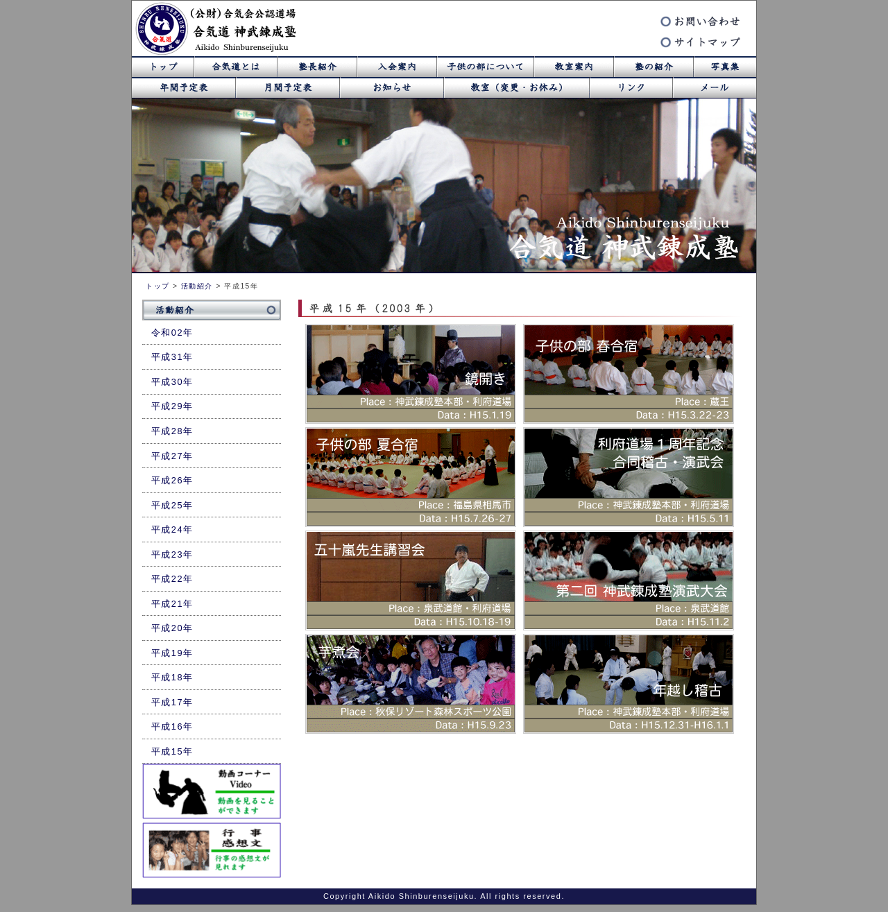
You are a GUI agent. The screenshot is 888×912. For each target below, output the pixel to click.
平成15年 (172, 751)
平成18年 (172, 677)
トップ (158, 286)
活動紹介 (197, 286)
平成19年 (172, 653)
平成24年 (172, 529)
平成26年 (172, 480)
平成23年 (172, 554)
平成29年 (172, 406)
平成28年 (172, 431)
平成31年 (172, 357)
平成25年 (172, 505)
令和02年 (172, 332)
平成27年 (172, 456)
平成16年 (172, 726)
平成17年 (172, 702)
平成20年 (172, 628)
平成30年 (172, 382)
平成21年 (172, 604)
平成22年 (172, 579)
